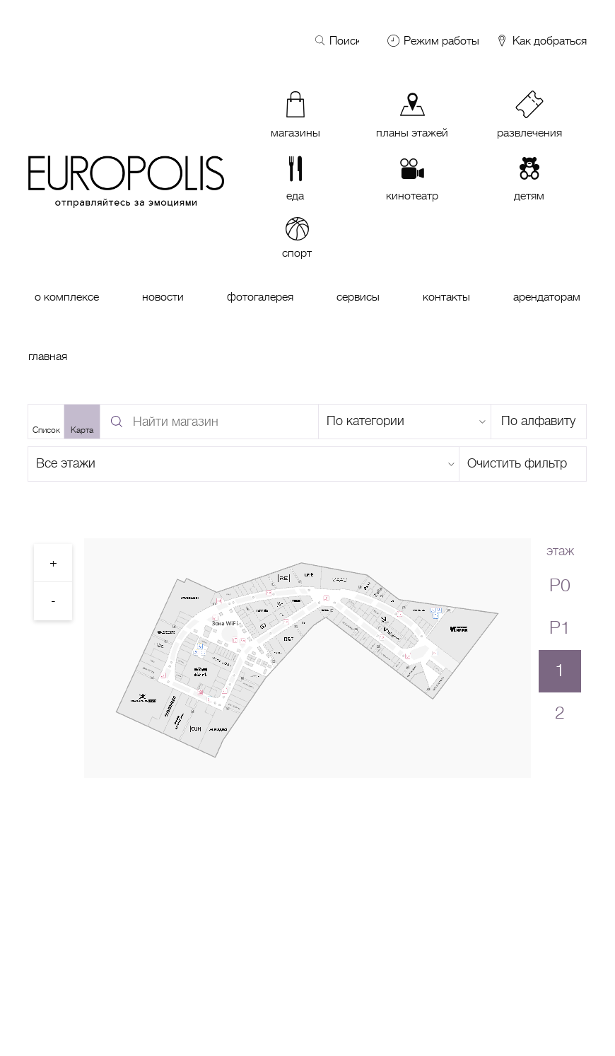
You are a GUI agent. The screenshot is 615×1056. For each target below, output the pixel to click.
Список (46, 430)
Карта (82, 430)
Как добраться (541, 41)
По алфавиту (538, 421)
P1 (559, 627)
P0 (559, 585)
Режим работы (441, 41)
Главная (47, 356)
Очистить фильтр (517, 463)
